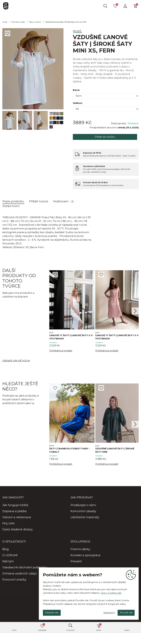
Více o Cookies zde (111, 591)
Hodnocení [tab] (64, 201)
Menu (126, 630)
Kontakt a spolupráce (85, 556)
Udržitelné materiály (84, 518)
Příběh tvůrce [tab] (38, 201)
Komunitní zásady (83, 512)
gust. (77, 31)
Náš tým (8, 562)
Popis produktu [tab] (13, 201)
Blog (5, 550)
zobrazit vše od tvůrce (16, 361)
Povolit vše (124, 611)
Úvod (14, 630)
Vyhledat (70, 630)
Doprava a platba (14, 512)
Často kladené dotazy (17, 530)
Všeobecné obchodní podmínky (24, 568)
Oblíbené (42, 627)
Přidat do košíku (105, 136)
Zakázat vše (53, 611)
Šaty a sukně (35, 22)
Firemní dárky (80, 550)
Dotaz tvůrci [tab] (11, 206)
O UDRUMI (10, 556)
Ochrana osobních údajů (19, 574)
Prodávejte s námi (83, 506)
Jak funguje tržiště (15, 506)
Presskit (76, 562)
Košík (98, 627)
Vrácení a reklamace (16, 518)
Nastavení (104, 611)
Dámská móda (18, 22)
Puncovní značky (14, 580)
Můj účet (8, 524)
